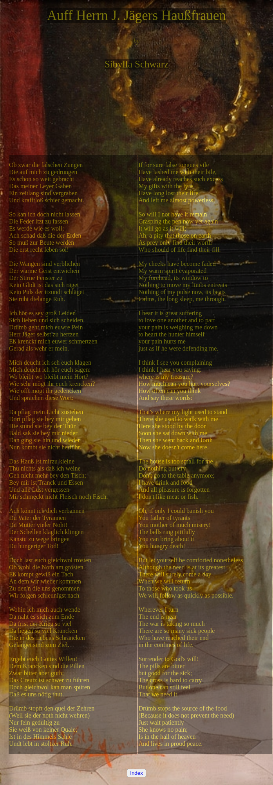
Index (136, 773)
